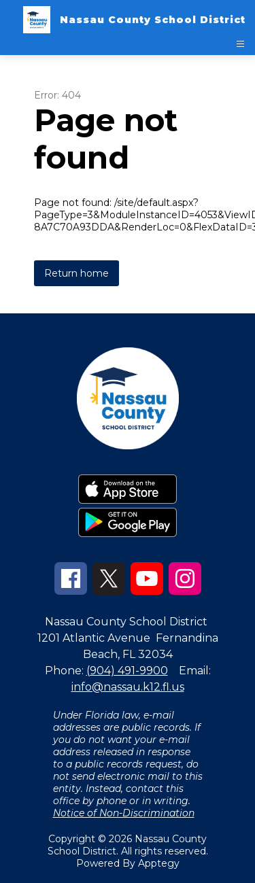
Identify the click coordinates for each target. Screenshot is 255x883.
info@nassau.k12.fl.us (127, 686)
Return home (76, 273)
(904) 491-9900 (127, 670)
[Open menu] (240, 44)
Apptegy (159, 863)
